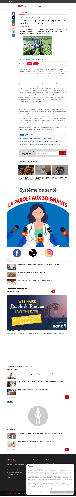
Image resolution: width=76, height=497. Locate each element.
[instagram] (51, 253)
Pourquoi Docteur (12, 493)
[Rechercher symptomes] (67, 449)
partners (39, 469)
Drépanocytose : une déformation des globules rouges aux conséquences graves (41, 381)
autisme (36, 63)
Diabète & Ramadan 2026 (16, 330)
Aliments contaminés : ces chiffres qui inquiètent (32, 272)
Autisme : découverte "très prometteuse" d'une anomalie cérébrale (42, 144)
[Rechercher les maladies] (67, 397)
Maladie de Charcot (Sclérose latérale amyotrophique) (33, 389)
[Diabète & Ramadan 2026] (38, 312)
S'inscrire (62, 153)
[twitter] (35, 253)
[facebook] (19, 253)
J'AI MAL (10, 401)
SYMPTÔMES (11, 429)
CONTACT (10, 1)
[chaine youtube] (59, 292)
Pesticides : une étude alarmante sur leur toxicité (36, 138)
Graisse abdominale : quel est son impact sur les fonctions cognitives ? (42, 178)
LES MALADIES (11, 370)
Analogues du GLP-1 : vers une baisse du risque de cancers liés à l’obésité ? (39, 264)
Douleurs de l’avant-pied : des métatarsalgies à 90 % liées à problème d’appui (40, 433)
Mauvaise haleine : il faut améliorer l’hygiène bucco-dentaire (35, 441)
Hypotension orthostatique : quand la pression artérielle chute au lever (38, 374)
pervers (29, 63)
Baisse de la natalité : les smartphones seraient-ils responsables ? (36, 280)
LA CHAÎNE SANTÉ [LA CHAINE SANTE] (12, 291)
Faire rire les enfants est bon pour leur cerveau (59, 178)
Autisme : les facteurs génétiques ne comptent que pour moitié (40, 141)
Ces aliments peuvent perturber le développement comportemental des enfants (26, 178)
